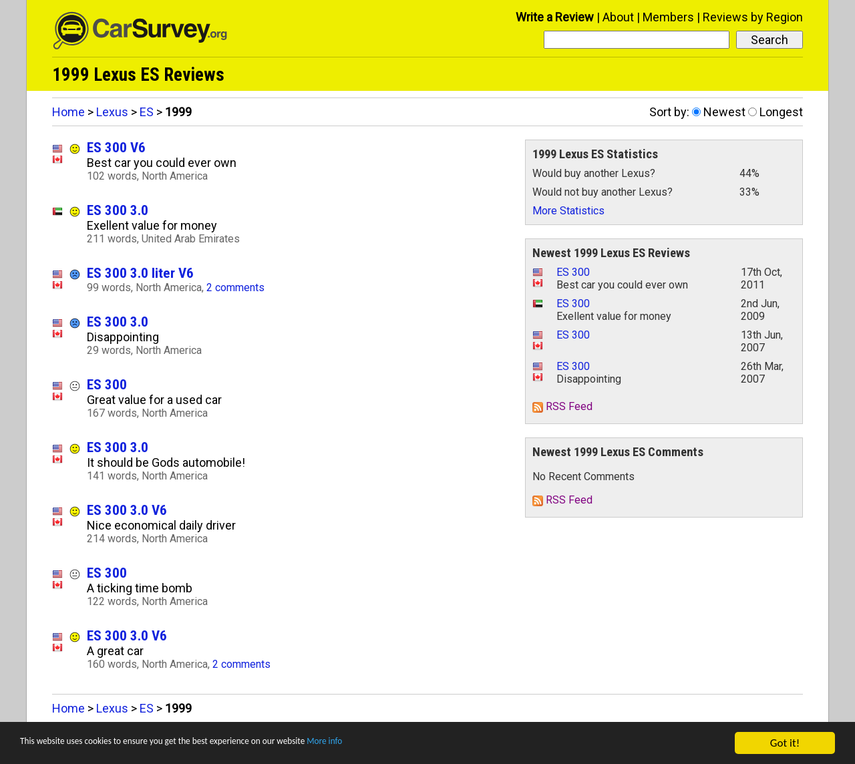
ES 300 (107, 384)
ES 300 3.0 (117, 210)
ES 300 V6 (116, 147)
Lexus (112, 112)
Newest (724, 112)
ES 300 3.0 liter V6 (140, 272)
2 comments (235, 287)
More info (411, 744)
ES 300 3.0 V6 (127, 510)
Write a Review (555, 17)
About (618, 17)
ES (147, 112)
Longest (781, 112)
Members (668, 17)
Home (68, 112)
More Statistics (568, 210)
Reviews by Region (753, 17)
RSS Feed (562, 406)
